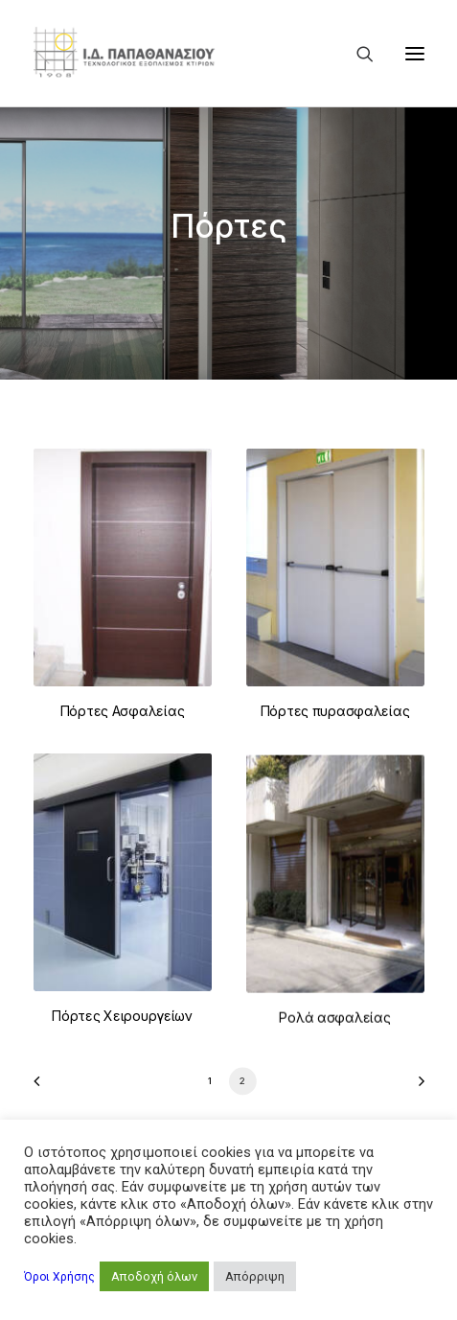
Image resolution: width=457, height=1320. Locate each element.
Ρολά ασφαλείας (334, 1096)
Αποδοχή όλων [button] (154, 1276)
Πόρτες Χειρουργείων (122, 1062)
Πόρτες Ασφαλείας (122, 711)
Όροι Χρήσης (59, 1277)
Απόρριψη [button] (255, 1276)
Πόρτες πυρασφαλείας (335, 711)
